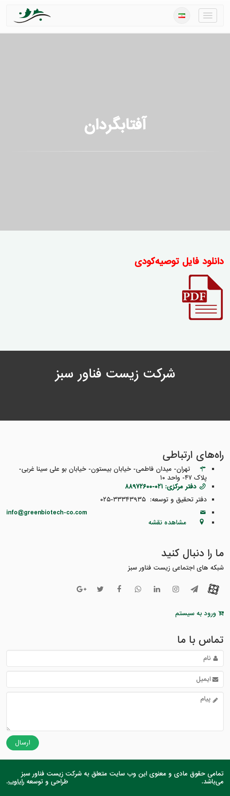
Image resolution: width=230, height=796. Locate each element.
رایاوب (16, 782)
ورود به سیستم (199, 614)
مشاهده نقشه (167, 523)
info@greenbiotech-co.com (46, 512)
